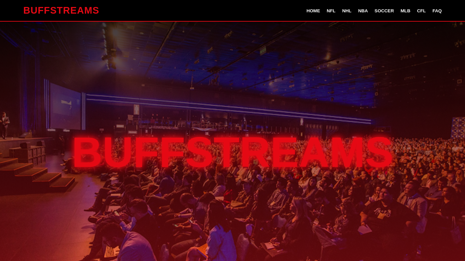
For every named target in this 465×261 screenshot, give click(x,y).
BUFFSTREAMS (61, 10)
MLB (405, 10)
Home (313, 10)
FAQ (437, 10)
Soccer (384, 10)
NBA (363, 10)
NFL (331, 10)
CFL (421, 10)
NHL (347, 10)
